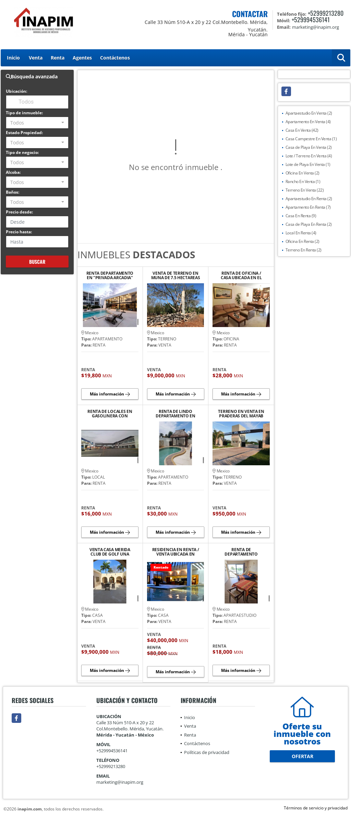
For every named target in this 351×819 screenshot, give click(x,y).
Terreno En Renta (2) (304, 250)
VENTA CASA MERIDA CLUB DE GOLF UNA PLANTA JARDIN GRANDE (109, 551)
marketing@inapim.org (119, 782)
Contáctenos (115, 57)
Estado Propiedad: (24, 132)
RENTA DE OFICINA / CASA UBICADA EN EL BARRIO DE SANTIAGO (241, 275)
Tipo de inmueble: (24, 113)
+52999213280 (325, 13)
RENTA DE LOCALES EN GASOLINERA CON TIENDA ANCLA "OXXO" (110, 413)
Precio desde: (19, 212)
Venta (36, 57)
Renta (57, 57)
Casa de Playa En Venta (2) (309, 147)
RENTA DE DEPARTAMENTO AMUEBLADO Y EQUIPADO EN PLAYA (241, 551)
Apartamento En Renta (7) (308, 207)
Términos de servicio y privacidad (316, 808)
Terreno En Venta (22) (305, 190)
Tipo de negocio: (22, 152)
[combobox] (37, 123)
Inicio (13, 57)
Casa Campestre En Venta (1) (311, 139)
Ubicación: (16, 91)
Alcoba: (13, 172)
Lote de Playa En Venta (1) (308, 164)
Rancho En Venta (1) (303, 181)
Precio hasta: (19, 232)
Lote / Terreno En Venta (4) (309, 156)
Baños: (12, 192)
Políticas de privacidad (206, 752)
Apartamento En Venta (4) (308, 122)
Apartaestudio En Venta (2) (309, 113)
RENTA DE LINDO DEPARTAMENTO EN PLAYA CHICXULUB (175, 413)
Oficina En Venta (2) (302, 173)
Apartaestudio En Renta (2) (309, 199)
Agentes (82, 57)
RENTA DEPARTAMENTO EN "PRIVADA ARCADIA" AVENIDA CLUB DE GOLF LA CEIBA (109, 275)
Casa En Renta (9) (301, 216)
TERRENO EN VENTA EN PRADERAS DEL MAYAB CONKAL (241, 413)
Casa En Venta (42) (302, 130)
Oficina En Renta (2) (302, 241)
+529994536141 (311, 19)
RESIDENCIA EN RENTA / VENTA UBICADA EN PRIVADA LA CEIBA (175, 551)
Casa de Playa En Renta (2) (309, 224)
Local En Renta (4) (301, 233)
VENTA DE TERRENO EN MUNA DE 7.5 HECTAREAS (175, 275)
